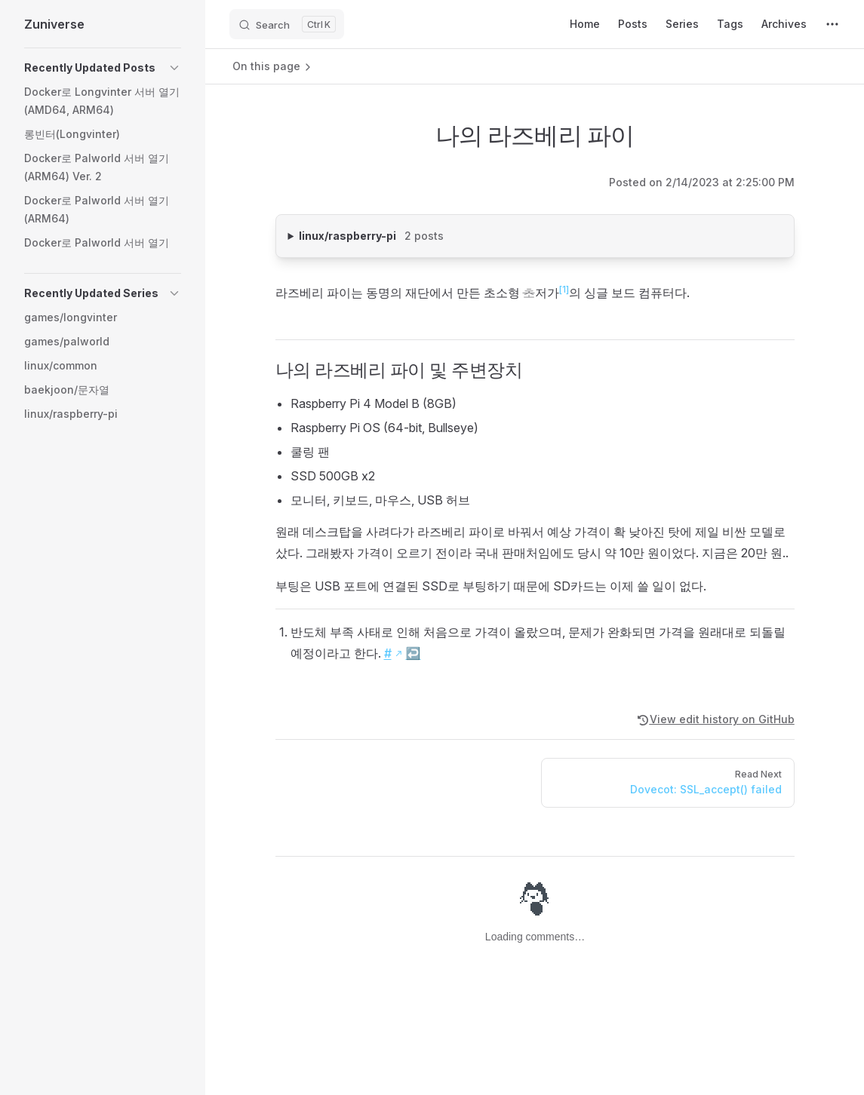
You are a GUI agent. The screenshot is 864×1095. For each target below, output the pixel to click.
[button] (102, 68)
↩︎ (413, 653)
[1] (564, 289)
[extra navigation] (832, 24)
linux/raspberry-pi (402, 234)
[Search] (286, 24)
